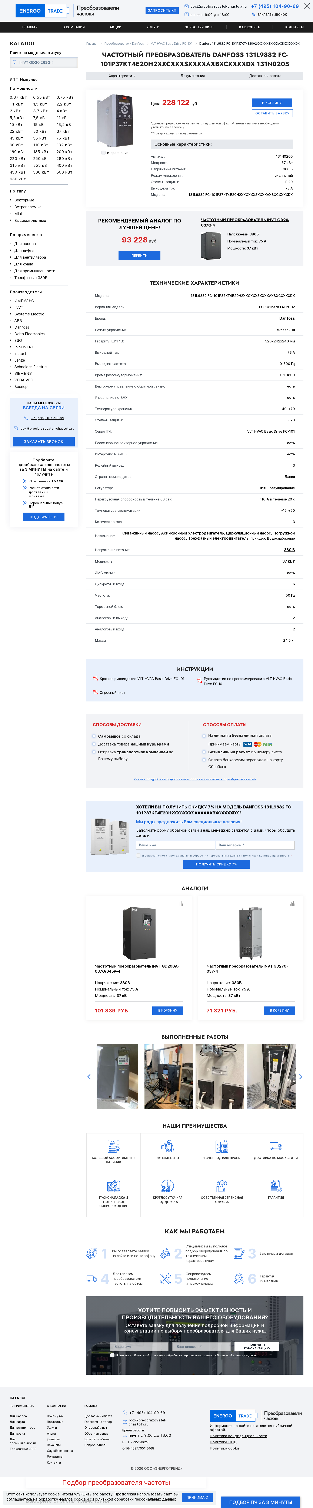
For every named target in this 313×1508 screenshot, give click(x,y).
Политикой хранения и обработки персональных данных (200, 855)
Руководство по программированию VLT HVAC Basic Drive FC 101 (248, 681)
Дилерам (53, 1439)
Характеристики (122, 76)
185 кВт (41, 152)
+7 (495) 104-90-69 (274, 6)
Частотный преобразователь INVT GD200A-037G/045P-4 (137, 969)
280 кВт (65, 158)
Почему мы (55, 1416)
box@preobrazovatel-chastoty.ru (217, 7)
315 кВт (18, 165)
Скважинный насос (140, 533)
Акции (115, 27)
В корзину (272, 103)
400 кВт (65, 165)
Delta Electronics (29, 334)
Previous (88, 1077)
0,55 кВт (41, 97)
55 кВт (40, 138)
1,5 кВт (40, 104)
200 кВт (65, 152)
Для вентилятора (30, 257)
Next (300, 1077)
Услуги (153, 27)
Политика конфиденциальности (238, 1436)
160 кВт (17, 152)
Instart (20, 353)
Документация (193, 76)
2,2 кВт (64, 104)
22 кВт (16, 131)
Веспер (20, 386)
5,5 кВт (17, 117)
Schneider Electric (30, 367)
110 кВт (40, 145)
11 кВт (63, 117)
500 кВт (41, 172)
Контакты (54, 1462)
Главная (30, 27)
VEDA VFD (23, 380)
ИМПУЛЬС (24, 301)
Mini (18, 213)
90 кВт (16, 145)
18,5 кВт (65, 124)
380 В (289, 550)
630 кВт (18, 179)
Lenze (19, 360)
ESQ (18, 340)
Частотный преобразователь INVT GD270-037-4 (247, 969)
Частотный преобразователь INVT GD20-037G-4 (245, 222)
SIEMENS (23, 373)
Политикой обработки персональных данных (134, 1499)
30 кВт (40, 131)
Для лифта (24, 250)
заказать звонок (44, 441)
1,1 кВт (16, 104)
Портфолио (55, 1422)
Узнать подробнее (195, 779)
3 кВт (15, 111)
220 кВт (18, 158)
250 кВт (41, 158)
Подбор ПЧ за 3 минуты (260, 1502)
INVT (18, 307)
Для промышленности (34, 271)
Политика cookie (225, 1448)
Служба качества (60, 1451)
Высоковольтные (30, 220)
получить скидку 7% (216, 864)
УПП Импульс (24, 79)
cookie (54, 1494)
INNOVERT (24, 347)
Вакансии (54, 1445)
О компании (74, 27)
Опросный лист (199, 27)
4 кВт (62, 111)
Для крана (23, 264)
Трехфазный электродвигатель (218, 538)
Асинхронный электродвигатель (192, 533)
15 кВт (16, 124)
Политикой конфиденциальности (266, 855)
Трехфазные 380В (30, 277)
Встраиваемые (27, 207)
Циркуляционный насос (248, 533)
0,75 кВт (65, 97)
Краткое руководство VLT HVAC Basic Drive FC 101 (142, 679)
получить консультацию (257, 1346)
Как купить (249, 27)
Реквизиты (55, 1457)
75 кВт (63, 138)
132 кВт (64, 145)
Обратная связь (96, 1433)
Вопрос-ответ (95, 1445)
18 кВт (39, 124)
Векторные (24, 200)
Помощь (91, 1406)
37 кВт (63, 131)
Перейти (139, 256)
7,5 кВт (40, 117)
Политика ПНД (223, 1442)
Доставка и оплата (265, 76)
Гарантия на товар (98, 1422)
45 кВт (16, 138)
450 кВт (18, 172)
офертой (228, 123)
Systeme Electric (29, 314)
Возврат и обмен (97, 1439)
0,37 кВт (18, 97)
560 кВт (65, 172)
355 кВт (41, 165)
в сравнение (118, 153)
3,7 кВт (40, 111)
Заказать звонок (271, 14)
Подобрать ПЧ (44, 517)
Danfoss (21, 327)
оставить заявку (272, 113)
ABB (18, 320)
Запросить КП (159, 11)
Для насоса (25, 243)
